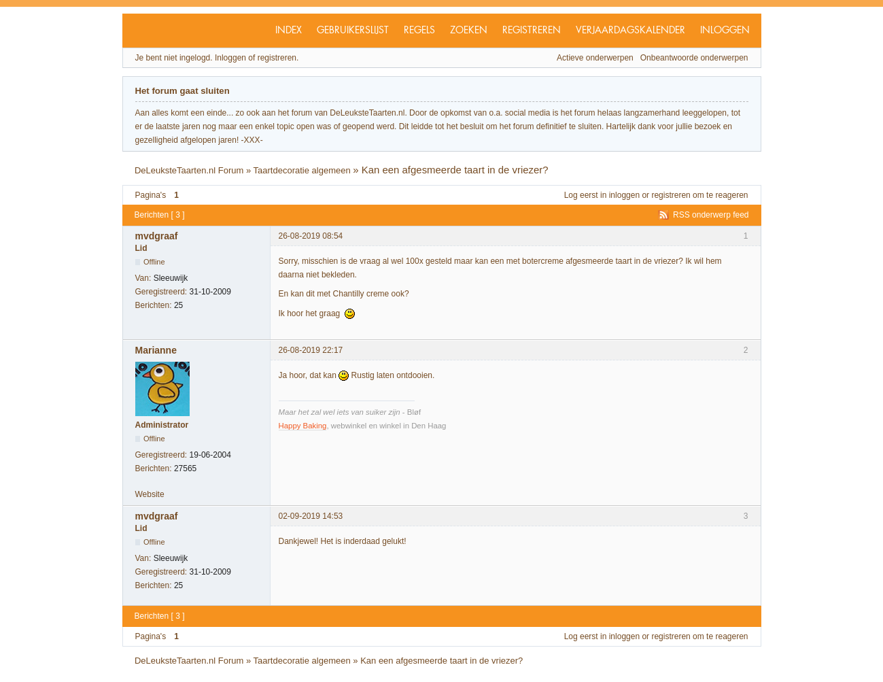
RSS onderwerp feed (710, 215)
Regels (419, 30)
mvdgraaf (156, 236)
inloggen (624, 195)
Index (288, 30)
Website (150, 494)
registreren (670, 195)
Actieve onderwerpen (595, 58)
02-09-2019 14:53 (311, 516)
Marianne (156, 350)
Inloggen (725, 30)
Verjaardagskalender (630, 30)
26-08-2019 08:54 (311, 236)
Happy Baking (303, 426)
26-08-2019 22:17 (311, 350)
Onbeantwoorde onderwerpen (694, 58)
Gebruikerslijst (353, 30)
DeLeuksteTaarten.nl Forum (189, 170)
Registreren (531, 30)
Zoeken (468, 30)
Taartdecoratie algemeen (302, 170)
